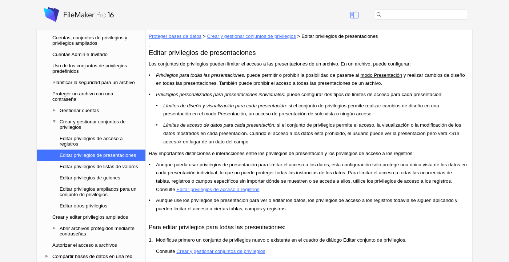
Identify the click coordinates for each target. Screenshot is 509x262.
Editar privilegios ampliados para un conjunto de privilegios (98, 191)
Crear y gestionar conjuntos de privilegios (93, 124)
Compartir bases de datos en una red (92, 256)
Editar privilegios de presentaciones (98, 155)
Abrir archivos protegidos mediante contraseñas (97, 231)
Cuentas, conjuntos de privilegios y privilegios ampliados (89, 40)
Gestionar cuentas (79, 110)
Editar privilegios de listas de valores (99, 166)
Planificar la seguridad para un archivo (93, 82)
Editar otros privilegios (83, 206)
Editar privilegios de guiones (90, 177)
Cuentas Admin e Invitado (80, 54)
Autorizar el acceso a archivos (84, 245)
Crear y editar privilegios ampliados (90, 217)
